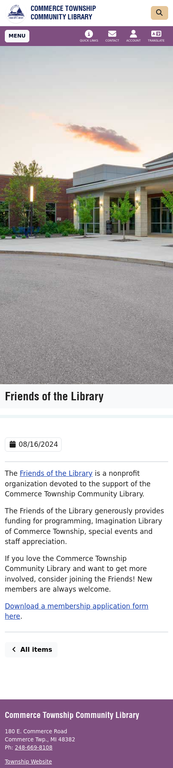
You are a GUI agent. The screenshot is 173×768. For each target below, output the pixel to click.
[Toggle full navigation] (17, 36)
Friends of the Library (56, 473)
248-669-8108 (33, 748)
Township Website (28, 762)
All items (31, 649)
